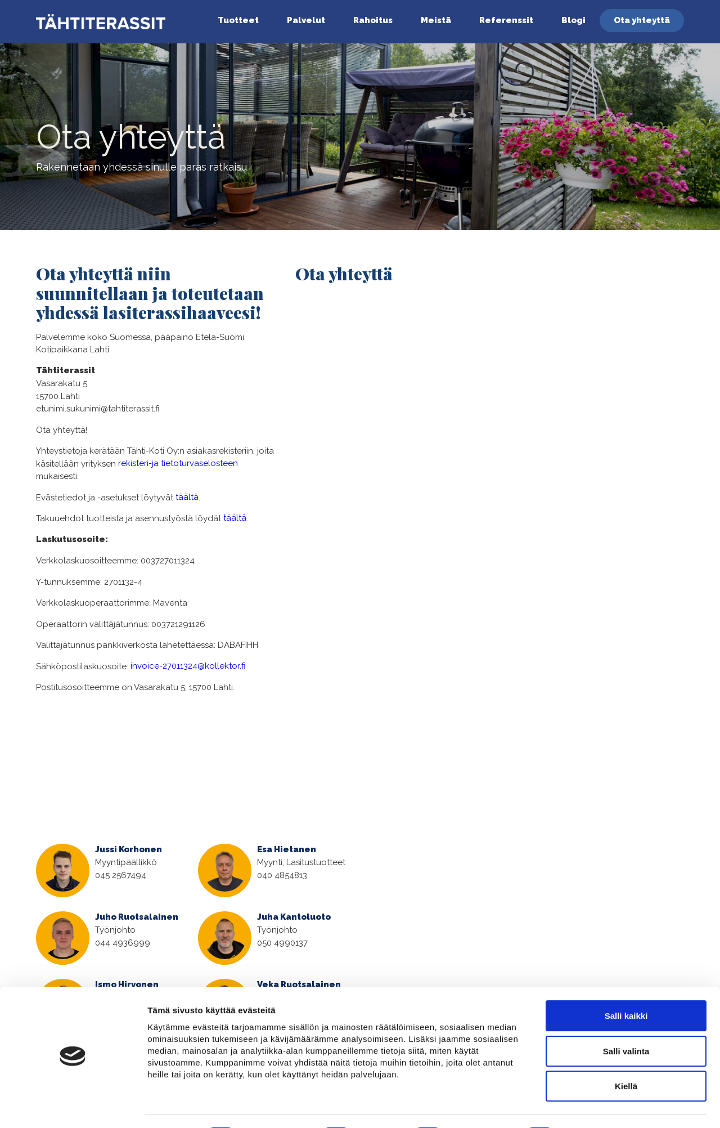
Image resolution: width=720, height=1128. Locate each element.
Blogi (573, 20)
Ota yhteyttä (642, 20)
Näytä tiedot (601, 1106)
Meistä (436, 20)
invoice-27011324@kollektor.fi (188, 666)
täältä (187, 497)
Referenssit (506, 20)
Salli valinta (626, 1020)
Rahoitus (373, 20)
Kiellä (626, 1055)
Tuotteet (238, 20)
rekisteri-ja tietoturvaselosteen (178, 463)
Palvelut (306, 20)
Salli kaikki (626, 985)
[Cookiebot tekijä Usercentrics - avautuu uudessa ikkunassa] (73, 1106)
